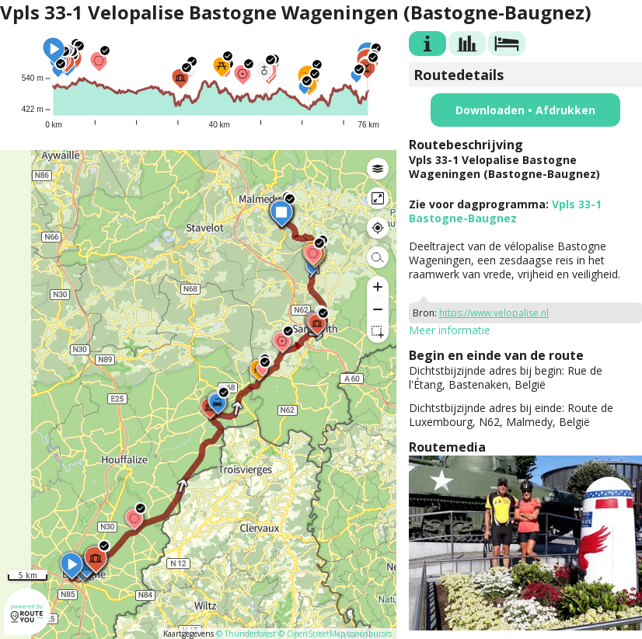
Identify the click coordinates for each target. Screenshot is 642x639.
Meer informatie (449, 330)
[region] (198, 394)
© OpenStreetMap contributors (335, 633)
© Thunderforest (246, 633)
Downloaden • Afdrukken (525, 110)
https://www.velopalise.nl (494, 313)
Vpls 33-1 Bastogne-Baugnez (505, 211)
